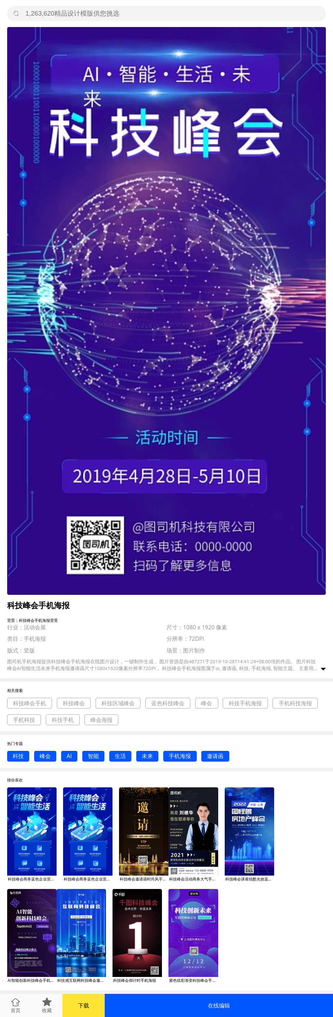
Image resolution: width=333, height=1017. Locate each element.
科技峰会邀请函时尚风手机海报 (144, 879)
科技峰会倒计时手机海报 (134, 980)
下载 (83, 1005)
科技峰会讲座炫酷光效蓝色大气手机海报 (249, 879)
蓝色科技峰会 (167, 703)
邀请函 (215, 756)
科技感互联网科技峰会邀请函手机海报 (81, 980)
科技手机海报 (245, 703)
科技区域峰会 (118, 703)
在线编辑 (219, 1005)
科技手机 (63, 719)
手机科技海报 (295, 703)
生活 (120, 756)
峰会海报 (101, 719)
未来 (147, 756)
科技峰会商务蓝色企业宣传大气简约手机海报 (32, 879)
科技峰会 (74, 703)
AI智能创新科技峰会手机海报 (32, 980)
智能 (93, 756)
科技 (18, 756)
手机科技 (24, 719)
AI (69, 756)
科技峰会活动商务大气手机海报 (193, 879)
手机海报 (180, 756)
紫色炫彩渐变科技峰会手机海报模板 (193, 980)
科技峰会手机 (29, 703)
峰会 (206, 703)
